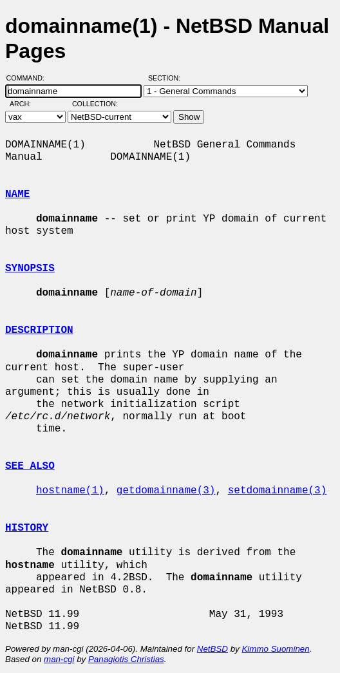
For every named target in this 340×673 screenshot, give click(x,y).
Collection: (95, 104)
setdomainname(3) (277, 491)
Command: (29, 78)
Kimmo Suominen (275, 649)
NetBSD (212, 649)
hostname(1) (70, 491)
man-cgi (59, 659)
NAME (17, 194)
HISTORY (26, 528)
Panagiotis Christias (126, 659)
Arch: (26, 104)
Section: (167, 78)
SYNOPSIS (30, 268)
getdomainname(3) (166, 491)
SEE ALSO (30, 466)
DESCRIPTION (39, 330)
